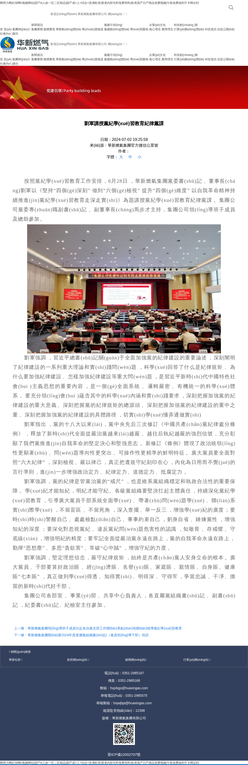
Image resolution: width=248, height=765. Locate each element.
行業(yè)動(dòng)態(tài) (189, 29)
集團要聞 (37, 29)
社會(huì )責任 (9, 33)
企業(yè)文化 (157, 25)
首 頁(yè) (6, 29)
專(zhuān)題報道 (92, 29)
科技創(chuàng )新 (186, 25)
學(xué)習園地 (139, 29)
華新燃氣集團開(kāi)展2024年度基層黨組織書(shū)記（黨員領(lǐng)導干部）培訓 (88, 635)
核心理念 (155, 29)
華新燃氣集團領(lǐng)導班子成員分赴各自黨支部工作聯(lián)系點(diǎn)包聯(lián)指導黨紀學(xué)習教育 (105, 628)
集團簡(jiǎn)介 (21, 29)
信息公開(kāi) (225, 29)
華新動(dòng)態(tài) (68, 29)
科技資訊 (211, 29)
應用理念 (167, 29)
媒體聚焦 (49, 29)
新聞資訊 (37, 25)
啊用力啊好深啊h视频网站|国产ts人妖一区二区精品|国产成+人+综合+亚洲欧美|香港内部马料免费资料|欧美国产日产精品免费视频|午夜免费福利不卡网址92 (99, 3)
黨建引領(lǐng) (113, 25)
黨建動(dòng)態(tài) (116, 29)
